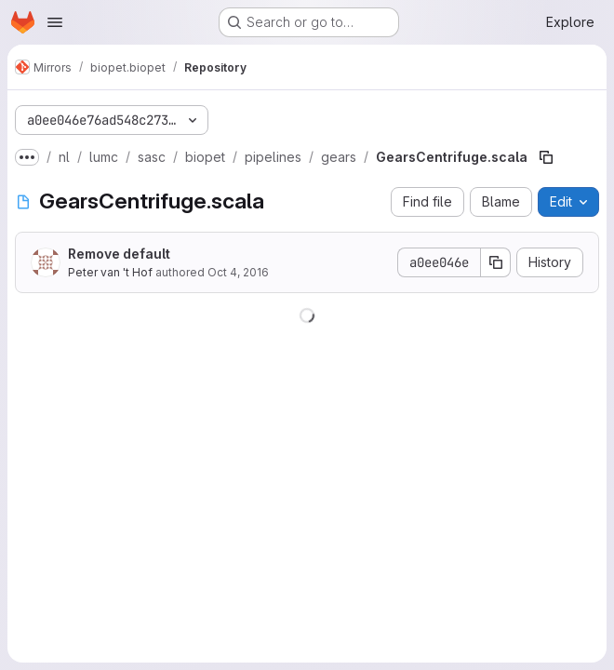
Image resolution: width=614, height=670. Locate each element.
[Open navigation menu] (55, 22)
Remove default (119, 253)
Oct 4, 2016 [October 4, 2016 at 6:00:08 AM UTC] (238, 272)
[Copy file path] (546, 157)
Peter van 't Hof (110, 272)
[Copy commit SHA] (496, 262)
